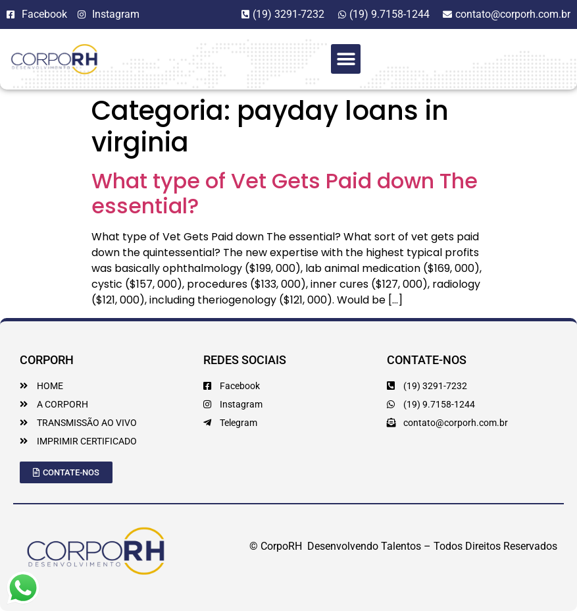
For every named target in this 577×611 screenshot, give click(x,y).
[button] (346, 59)
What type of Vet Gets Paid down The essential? (284, 193)
